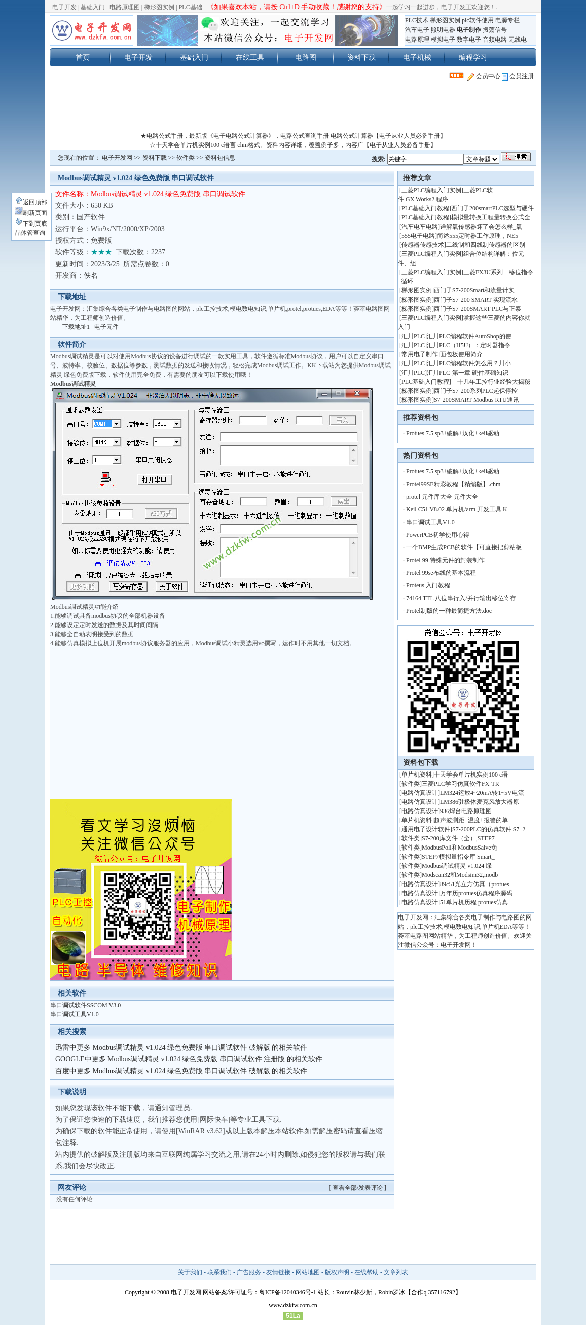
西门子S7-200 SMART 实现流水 (476, 299)
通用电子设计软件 (425, 829)
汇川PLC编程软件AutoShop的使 (469, 336)
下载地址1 (76, 326)
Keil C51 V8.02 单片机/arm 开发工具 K (456, 509)
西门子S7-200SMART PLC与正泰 (477, 308)
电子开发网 (117, 157)
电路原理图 (124, 7)
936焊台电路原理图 (466, 811)
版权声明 (337, 1272)
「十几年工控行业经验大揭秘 (490, 381)
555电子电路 (418, 235)
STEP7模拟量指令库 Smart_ (458, 856)
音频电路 (495, 39)
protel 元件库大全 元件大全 (442, 496)
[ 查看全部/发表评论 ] (357, 1187)
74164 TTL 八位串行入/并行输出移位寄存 (461, 598)
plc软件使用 (478, 20)
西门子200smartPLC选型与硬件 (492, 208)
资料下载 (361, 57)
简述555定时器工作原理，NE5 (477, 235)
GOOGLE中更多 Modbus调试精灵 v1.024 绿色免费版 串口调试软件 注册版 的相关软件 (188, 1059)
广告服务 (249, 1272)
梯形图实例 (159, 7)
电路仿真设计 (419, 792)
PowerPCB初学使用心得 (437, 534)
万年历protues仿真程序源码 (476, 893)
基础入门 (93, 7)
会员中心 (483, 76)
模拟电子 (443, 39)
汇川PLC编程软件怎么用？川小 (469, 363)
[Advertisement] (293, 108)
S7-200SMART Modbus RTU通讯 (476, 399)
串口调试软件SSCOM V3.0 (85, 1005)
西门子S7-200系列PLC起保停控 (476, 390)
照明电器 (443, 29)
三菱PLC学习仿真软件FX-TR (460, 783)
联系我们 (219, 1272)
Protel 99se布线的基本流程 (441, 572)
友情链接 (278, 1272)
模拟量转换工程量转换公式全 (490, 217)
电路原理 (417, 39)
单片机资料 (416, 774)
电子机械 (417, 57)
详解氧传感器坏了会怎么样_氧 (481, 226)
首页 (83, 57)
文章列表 (396, 1272)
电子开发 (64, 7)
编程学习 (473, 57)
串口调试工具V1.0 (74, 1014)
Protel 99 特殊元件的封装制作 (445, 560)
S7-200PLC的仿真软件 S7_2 (488, 829)
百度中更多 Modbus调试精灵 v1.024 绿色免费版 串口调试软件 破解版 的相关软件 (181, 1071)
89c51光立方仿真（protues (474, 884)
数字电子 (469, 39)
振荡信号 (495, 29)
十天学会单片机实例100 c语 (471, 774)
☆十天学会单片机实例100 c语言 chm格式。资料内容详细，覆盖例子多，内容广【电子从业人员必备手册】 (293, 145)
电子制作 (469, 29)
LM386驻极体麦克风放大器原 (479, 801)
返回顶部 (31, 202)
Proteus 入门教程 (428, 585)
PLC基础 (190, 7)
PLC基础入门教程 (425, 208)
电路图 (305, 57)
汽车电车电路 (419, 226)
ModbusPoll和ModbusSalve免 (459, 847)
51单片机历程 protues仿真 (474, 902)
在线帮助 (366, 1272)
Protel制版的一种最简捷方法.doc (449, 610)
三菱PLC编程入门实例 (431, 190)
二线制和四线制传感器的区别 (485, 244)
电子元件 (106, 326)
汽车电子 (417, 29)
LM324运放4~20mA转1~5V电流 (482, 792)
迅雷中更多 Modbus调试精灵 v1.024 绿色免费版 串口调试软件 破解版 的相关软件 (181, 1047)
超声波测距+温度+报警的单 (471, 820)
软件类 (185, 157)
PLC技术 (416, 20)
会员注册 (518, 76)
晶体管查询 (30, 232)
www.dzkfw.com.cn (293, 1305)
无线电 (517, 39)
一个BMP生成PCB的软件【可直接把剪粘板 (464, 547)
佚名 (91, 275)
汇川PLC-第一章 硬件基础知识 (467, 372)
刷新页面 (31, 212)
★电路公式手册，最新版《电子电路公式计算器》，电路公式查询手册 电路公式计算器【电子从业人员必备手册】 (293, 135)
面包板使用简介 (461, 354)
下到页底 (31, 223)
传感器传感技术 (422, 244)
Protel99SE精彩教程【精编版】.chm (453, 484)
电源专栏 (507, 20)
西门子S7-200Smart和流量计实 (474, 290)
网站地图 (308, 1272)
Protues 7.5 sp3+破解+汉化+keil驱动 (452, 433)
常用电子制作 (419, 354)
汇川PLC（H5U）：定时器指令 (468, 345)
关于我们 (190, 1272)
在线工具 (250, 57)
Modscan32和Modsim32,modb (460, 874)
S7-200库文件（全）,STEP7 (458, 838)
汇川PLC (413, 336)
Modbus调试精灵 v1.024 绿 (457, 865)
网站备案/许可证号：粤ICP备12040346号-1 (259, 1292)
